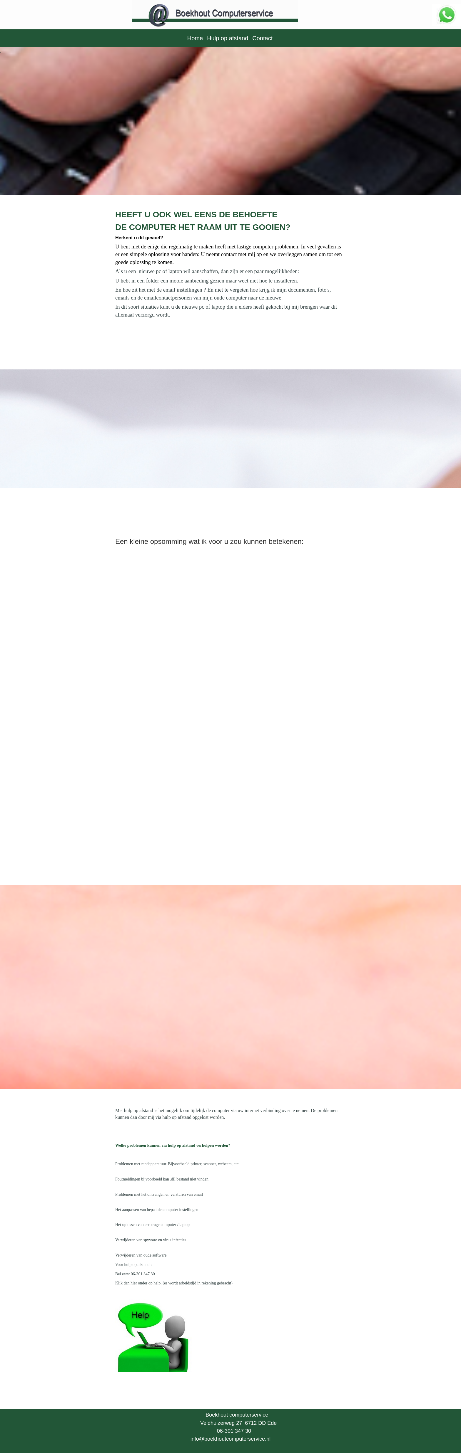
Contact (262, 38)
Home (195, 38)
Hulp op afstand (227, 38)
